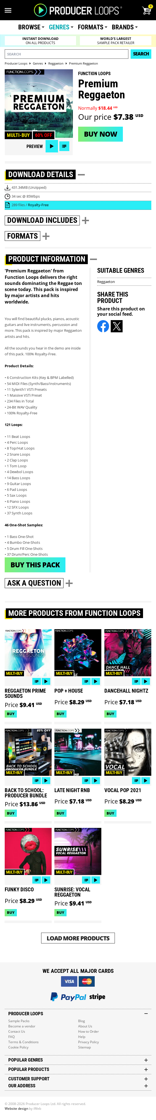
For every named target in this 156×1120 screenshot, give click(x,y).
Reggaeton (106, 281)
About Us (85, 1026)
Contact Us (16, 1031)
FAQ (11, 1036)
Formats (90, 27)
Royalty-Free (38, 204)
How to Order (88, 1031)
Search (141, 54)
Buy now (100, 134)
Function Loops (94, 73)
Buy (11, 713)
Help (81, 1036)
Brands (123, 27)
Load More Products (78, 938)
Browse (29, 27)
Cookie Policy (18, 1047)
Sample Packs (19, 1021)
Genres (59, 27)
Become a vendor (21, 1026)
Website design (16, 1108)
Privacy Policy (88, 1042)
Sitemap (84, 1047)
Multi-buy (18, 135)
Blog (81, 1021)
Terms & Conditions (23, 1042)
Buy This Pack (35, 564)
